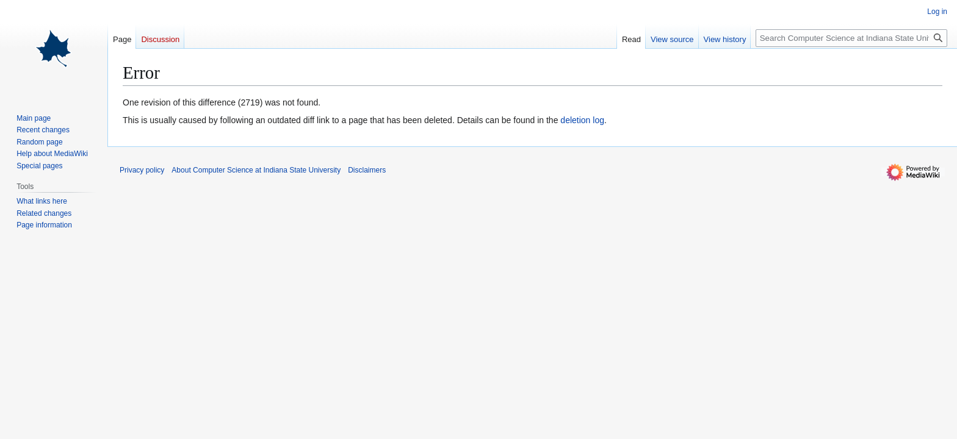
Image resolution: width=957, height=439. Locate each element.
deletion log (582, 120)
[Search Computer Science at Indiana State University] (851, 38)
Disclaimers (367, 170)
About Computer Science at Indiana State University (256, 170)
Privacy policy (142, 170)
